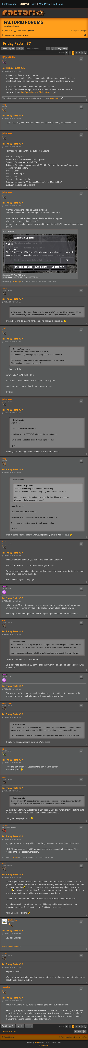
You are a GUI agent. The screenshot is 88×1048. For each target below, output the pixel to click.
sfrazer (4, 953)
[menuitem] (20, 31)
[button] (66, 52)
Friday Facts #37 (17, 43)
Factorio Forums (23, 22)
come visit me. (55, 98)
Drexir (4, 864)
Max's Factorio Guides (10, 947)
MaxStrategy (13, 920)
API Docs (58, 4)
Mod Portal (44, 4)
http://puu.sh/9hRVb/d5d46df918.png (37, 92)
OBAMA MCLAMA (8, 57)
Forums (24, 3)
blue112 (4, 288)
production (6, 987)
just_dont (5, 825)
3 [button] (76, 52)
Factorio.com (9, 4)
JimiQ (4, 105)
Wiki (34, 4)
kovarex (4, 587)
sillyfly (4, 749)
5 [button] (82, 52)
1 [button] (69, 52)
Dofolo (4, 328)
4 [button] (79, 52)
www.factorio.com (11, 26)
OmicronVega (7, 133)
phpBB (37, 1042)
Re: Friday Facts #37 (13, 67)
